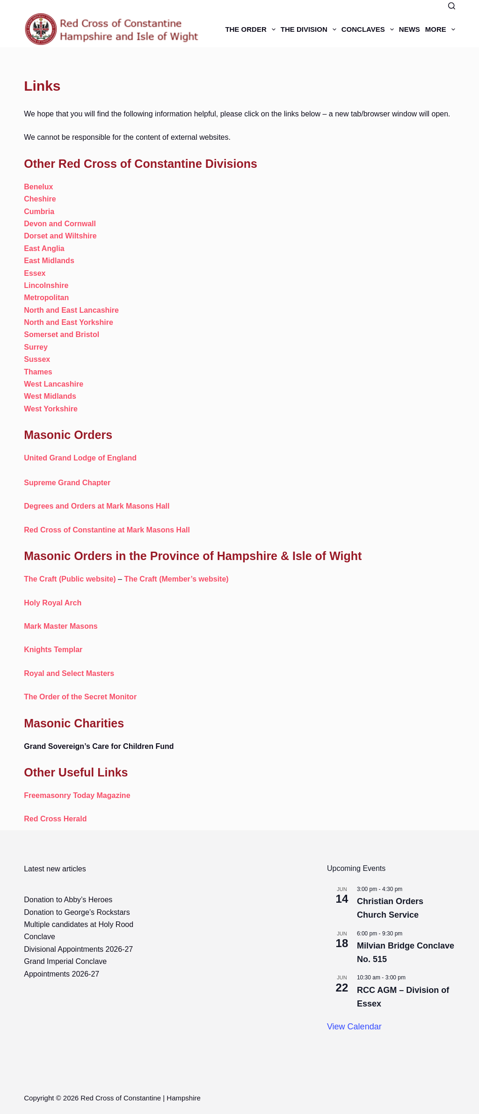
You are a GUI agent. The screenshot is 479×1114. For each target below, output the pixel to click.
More (440, 29)
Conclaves (369, 29)
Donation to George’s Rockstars (77, 912)
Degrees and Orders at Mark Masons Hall (96, 506)
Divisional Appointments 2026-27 (78, 949)
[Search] (451, 5)
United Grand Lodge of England (80, 458)
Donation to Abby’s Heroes (68, 900)
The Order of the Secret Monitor (80, 697)
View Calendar (354, 1026)
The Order (251, 29)
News (409, 29)
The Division (310, 29)
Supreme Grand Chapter (67, 483)
